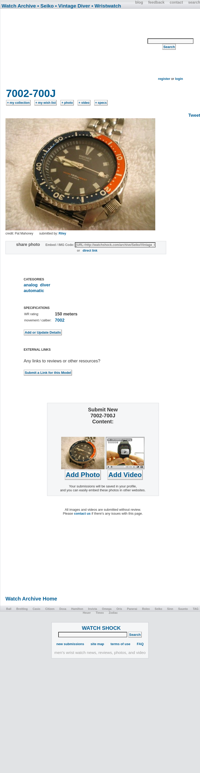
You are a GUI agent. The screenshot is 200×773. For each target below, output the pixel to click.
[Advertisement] (74, 49)
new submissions (70, 644)
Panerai (132, 608)
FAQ (140, 644)
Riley (62, 233)
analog (31, 284)
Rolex (146, 608)
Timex (100, 612)
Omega (107, 608)
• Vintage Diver (72, 6)
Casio (36, 608)
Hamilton (77, 608)
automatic (34, 290)
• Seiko (45, 6)
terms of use (120, 644)
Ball (8, 608)
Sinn (170, 608)
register (164, 79)
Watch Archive (19, 6)
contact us (82, 513)
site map (97, 644)
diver (45, 284)
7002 (59, 320)
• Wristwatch (106, 6)
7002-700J (31, 93)
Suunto (183, 608)
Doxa (62, 608)
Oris (119, 608)
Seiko (158, 608)
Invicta (92, 608)
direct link (90, 250)
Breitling (22, 608)
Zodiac (113, 612)
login (179, 79)
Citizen (49, 608)
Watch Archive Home (31, 599)
